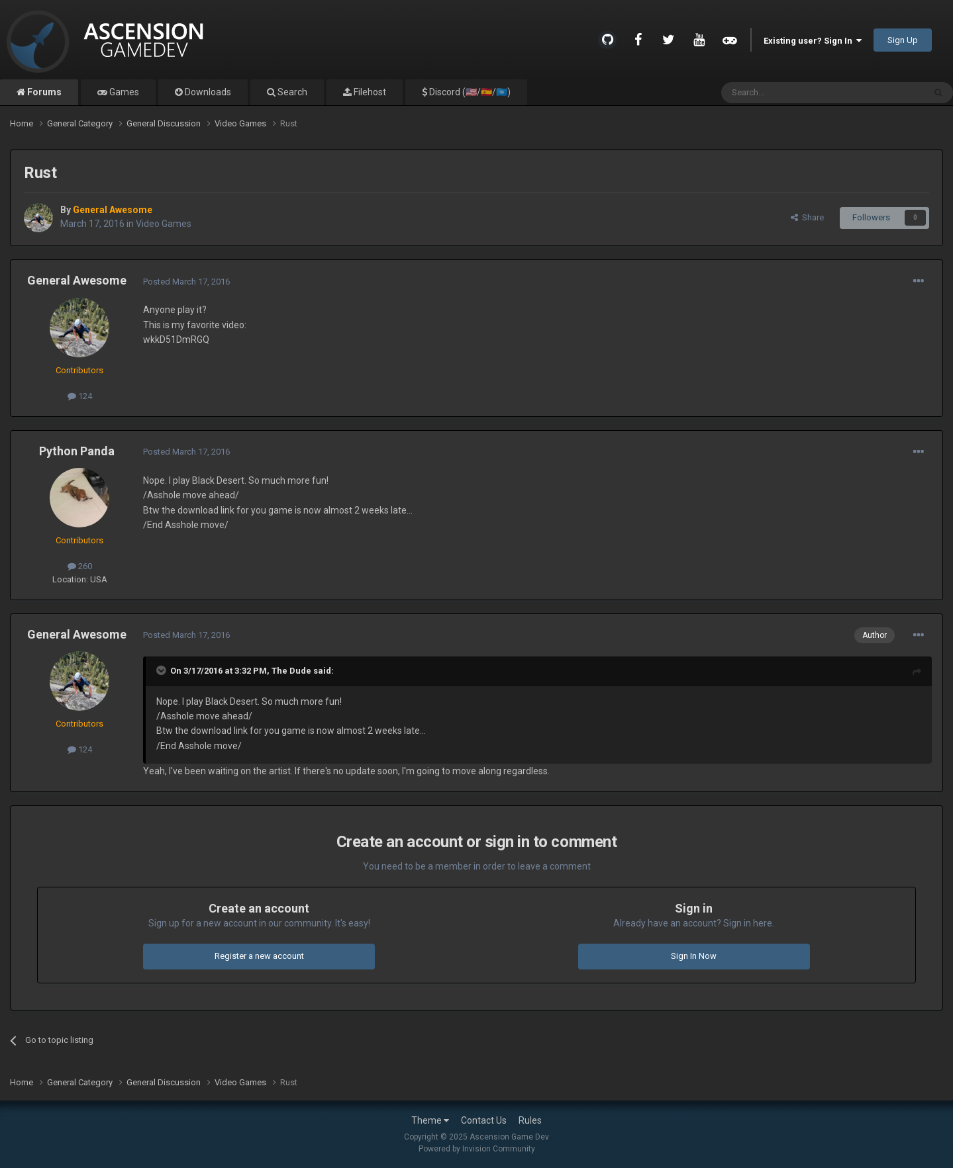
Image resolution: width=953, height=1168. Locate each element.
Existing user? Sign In (813, 41)
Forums (43, 92)
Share (807, 217)
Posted (186, 282)
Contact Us (484, 1120)
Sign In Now (694, 956)
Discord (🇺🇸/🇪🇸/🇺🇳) (469, 92)
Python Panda (77, 451)
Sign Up (902, 40)
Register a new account (259, 956)
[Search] (791, 92)
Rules (530, 1120)
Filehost (369, 92)
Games (123, 92)
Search (291, 92)
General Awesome (76, 280)
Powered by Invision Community (477, 1148)
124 (80, 396)
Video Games (163, 223)
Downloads (207, 92)
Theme (430, 1120)
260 (80, 566)
